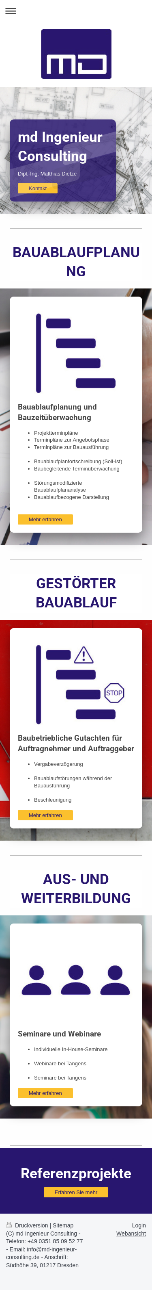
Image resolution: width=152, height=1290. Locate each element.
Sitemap (63, 1225)
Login (139, 1225)
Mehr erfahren (45, 519)
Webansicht (131, 1233)
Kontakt (38, 188)
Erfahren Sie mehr (76, 1192)
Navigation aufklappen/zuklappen (76, 11)
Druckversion (27, 1225)
